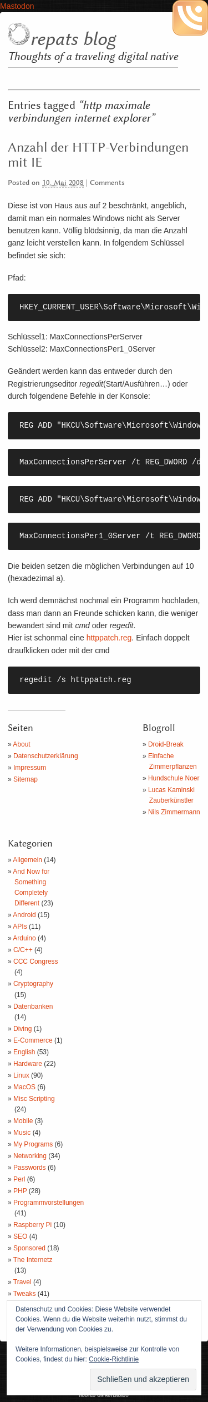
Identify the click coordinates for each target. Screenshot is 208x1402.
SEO (20, 1236)
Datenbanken (33, 1006)
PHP (20, 1191)
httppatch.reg (109, 637)
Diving (22, 1029)
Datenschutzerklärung (45, 756)
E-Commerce (33, 1040)
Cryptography (33, 984)
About (21, 744)
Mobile (23, 1121)
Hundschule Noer (174, 778)
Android (24, 915)
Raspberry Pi (32, 1225)
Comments (107, 183)
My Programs (33, 1144)
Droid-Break (166, 744)
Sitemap (25, 779)
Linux (21, 1075)
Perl (19, 1179)
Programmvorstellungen (48, 1202)
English (24, 1052)
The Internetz (33, 1260)
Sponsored (29, 1248)
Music (22, 1132)
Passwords (29, 1167)
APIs (20, 926)
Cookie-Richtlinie (114, 1359)
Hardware (27, 1064)
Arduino (24, 938)
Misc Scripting (34, 1099)
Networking (30, 1156)
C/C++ (23, 950)
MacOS (24, 1087)
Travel (22, 1282)
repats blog (72, 39)
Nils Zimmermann (174, 812)
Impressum (29, 768)
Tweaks (24, 1294)
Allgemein (27, 860)
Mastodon (17, 6)
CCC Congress (35, 961)
